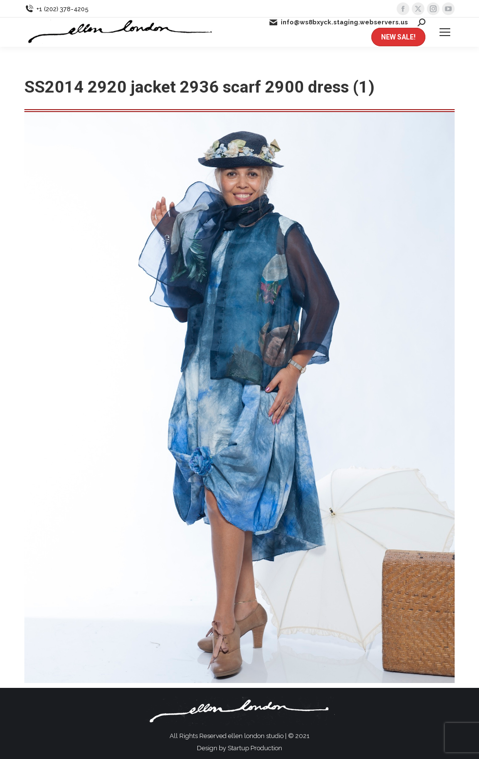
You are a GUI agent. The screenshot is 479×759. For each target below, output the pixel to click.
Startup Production (255, 748)
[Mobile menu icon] (445, 32)
